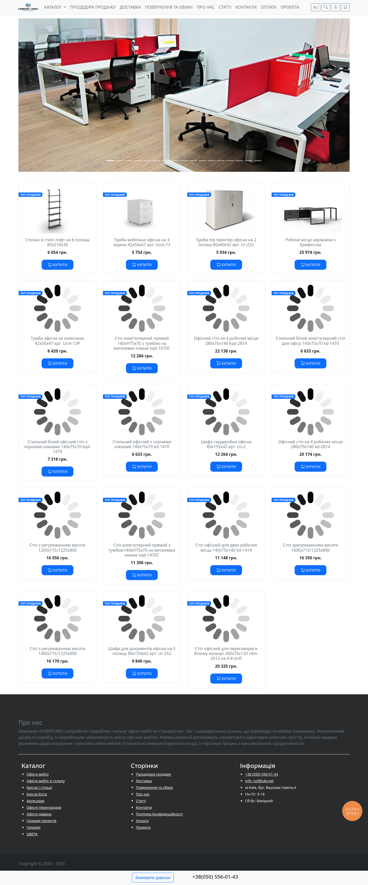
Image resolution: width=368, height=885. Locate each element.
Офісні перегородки (44, 807)
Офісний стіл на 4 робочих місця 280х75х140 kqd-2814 (226, 340)
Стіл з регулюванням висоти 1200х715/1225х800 (57, 547)
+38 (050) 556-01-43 (261, 774)
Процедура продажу (153, 774)
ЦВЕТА (32, 834)
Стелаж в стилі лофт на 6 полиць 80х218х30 (57, 242)
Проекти (143, 827)
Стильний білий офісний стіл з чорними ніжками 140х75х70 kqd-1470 (57, 446)
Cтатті (141, 800)
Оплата (142, 820)
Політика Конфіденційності (159, 814)
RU (315, 7)
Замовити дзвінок (153, 877)
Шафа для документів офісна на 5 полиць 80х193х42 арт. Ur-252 (142, 651)
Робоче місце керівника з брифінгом (310, 242)
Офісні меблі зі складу (46, 780)
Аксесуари (35, 800)
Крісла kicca (37, 794)
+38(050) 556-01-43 (215, 876)
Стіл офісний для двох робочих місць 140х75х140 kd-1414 (226, 547)
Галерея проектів (41, 820)
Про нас (143, 794)
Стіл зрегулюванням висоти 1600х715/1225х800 (310, 547)
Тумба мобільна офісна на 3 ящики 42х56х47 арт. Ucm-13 (141, 242)
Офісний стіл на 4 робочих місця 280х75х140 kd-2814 (310, 444)
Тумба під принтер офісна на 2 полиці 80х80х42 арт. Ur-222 (226, 242)
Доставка (144, 780)
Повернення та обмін (154, 787)
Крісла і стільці (39, 787)
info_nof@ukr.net (259, 780)
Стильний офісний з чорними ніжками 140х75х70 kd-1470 (141, 444)
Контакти (144, 807)
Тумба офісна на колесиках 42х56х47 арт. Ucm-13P (57, 340)
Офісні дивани (39, 814)
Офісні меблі (38, 774)
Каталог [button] (53, 7)
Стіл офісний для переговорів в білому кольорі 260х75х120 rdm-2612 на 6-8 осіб (226, 653)
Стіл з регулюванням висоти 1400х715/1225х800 (57, 651)
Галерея (33, 827)
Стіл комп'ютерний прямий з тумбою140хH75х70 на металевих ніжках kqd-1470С (141, 550)
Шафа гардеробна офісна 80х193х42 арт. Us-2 (226, 444)
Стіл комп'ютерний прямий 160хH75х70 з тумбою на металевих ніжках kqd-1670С (141, 343)
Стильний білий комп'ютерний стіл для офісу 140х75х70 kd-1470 (310, 340)
